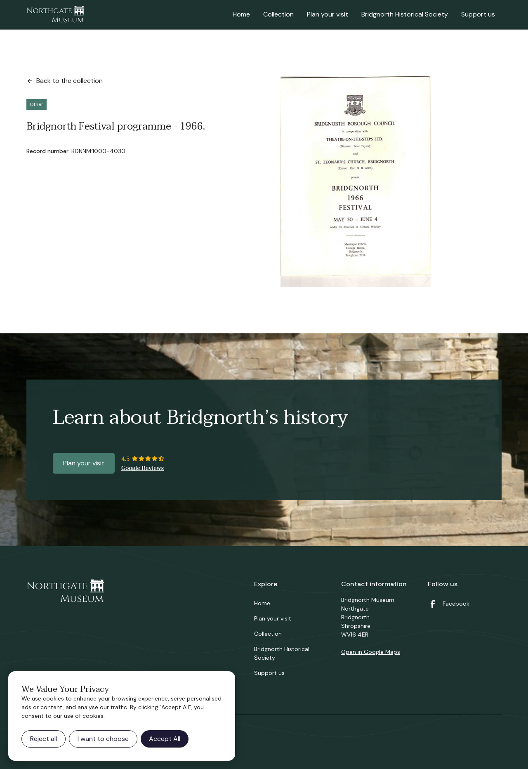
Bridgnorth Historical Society (404, 14)
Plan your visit (327, 14)
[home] (55, 15)
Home (241, 14)
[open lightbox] (355, 181)
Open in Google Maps (370, 652)
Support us (478, 14)
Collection (278, 14)
